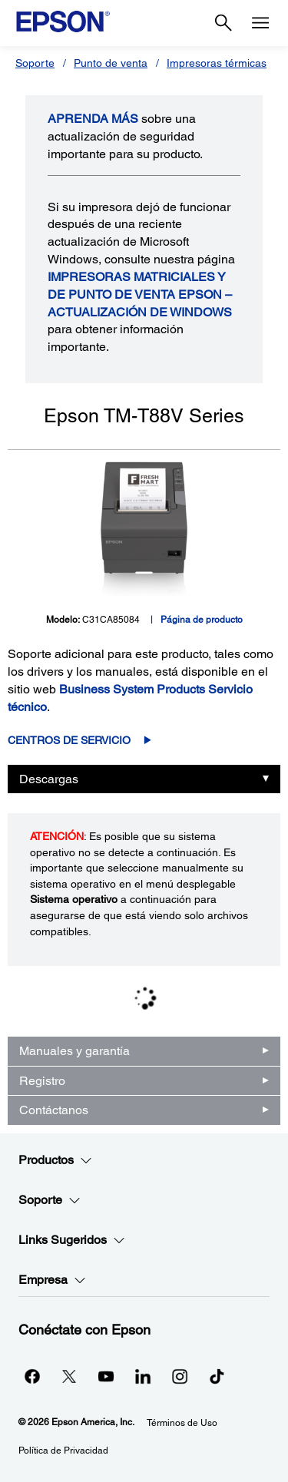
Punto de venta (110, 63)
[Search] (223, 23)
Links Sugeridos (71, 1240)
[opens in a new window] (216, 1376)
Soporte (35, 63)
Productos (55, 1160)
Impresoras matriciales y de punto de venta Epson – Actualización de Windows (140, 294)
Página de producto (202, 619)
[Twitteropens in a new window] (69, 1376)
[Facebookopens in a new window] (32, 1376)
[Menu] (260, 23)
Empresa (52, 1280)
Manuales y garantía (74, 1051)
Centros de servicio (69, 740)
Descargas (48, 779)
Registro (42, 1080)
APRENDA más (93, 118)
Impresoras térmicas (216, 63)
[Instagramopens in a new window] (180, 1376)
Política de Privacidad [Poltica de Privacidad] (63, 1450)
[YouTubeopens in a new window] (106, 1376)
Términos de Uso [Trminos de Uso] (182, 1422)
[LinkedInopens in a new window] (143, 1376)
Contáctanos (53, 1110)
